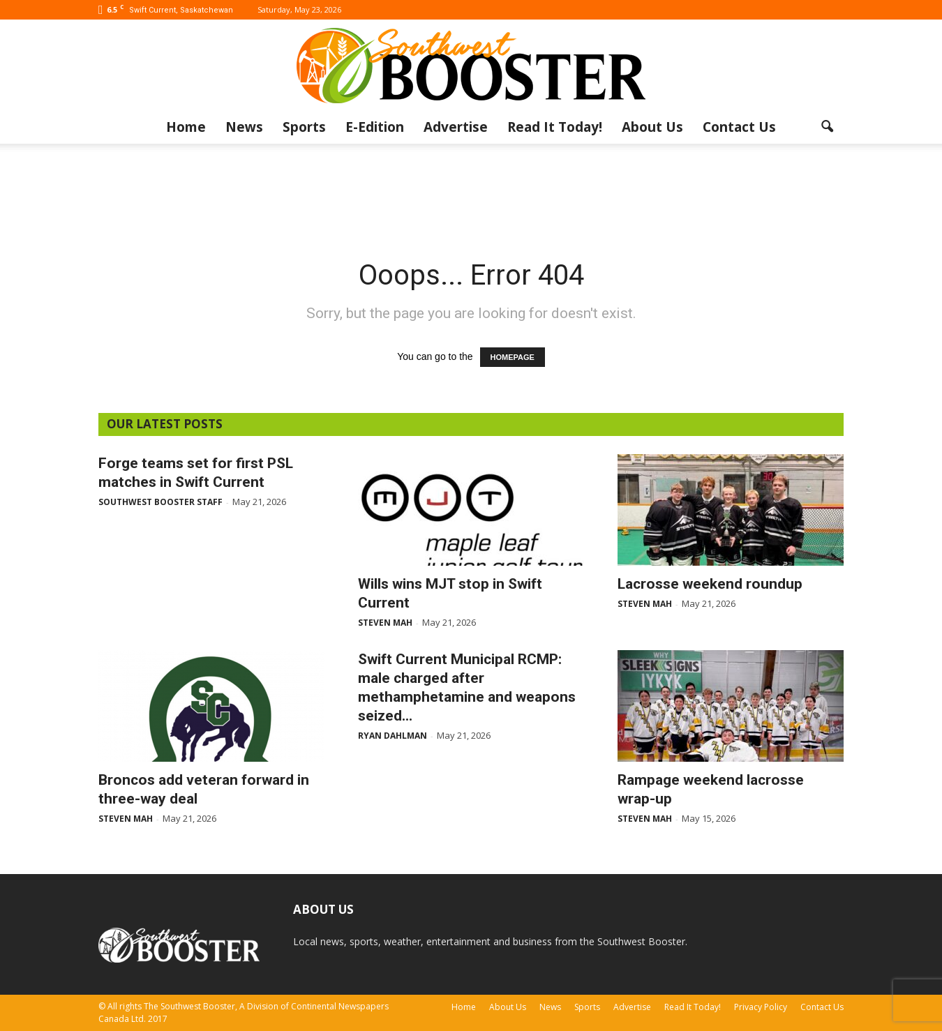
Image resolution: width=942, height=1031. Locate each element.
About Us (652, 127)
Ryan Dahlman (392, 736)
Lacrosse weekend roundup (710, 583)
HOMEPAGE (512, 357)
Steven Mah (385, 623)
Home (186, 127)
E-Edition (374, 127)
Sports (304, 127)
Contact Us (739, 127)
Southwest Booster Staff (160, 502)
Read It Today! (554, 127)
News (244, 127)
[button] (827, 127)
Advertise (456, 127)
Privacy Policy (760, 1007)
